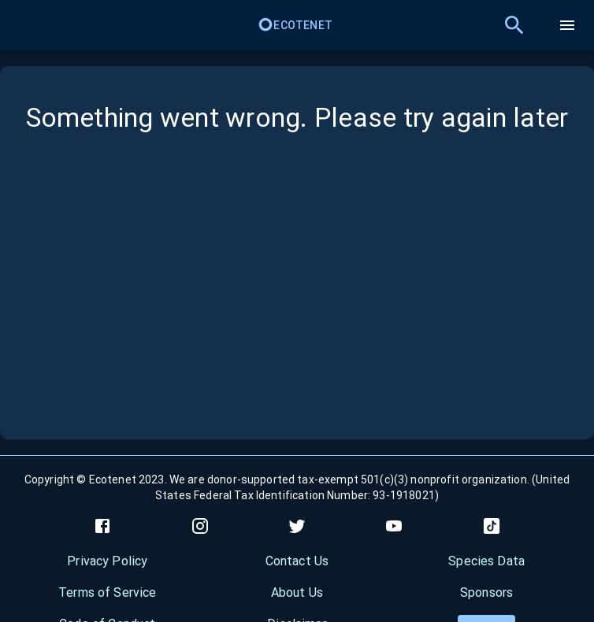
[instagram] (200, 526)
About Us (297, 592)
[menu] (567, 25)
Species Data (486, 561)
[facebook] (102, 526)
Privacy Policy (107, 561)
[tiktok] (491, 526)
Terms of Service (107, 592)
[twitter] (297, 526)
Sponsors (486, 592)
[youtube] (394, 526)
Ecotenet (295, 25)
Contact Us (297, 561)
